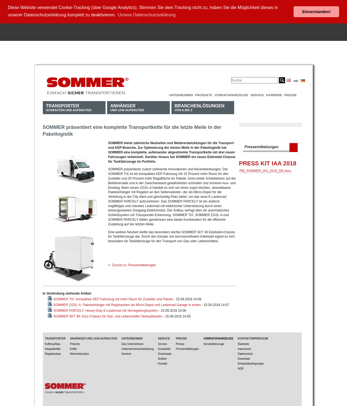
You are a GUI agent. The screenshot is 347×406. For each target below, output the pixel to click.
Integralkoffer (53, 347)
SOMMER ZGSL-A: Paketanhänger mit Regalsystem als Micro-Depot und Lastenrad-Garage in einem (127, 304)
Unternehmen (181, 94)
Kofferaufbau (53, 342)
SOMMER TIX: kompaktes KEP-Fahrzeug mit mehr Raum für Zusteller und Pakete (113, 298)
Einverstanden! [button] (316, 12)
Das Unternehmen (133, 342)
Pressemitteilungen (187, 347)
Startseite (243, 342)
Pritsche (75, 342)
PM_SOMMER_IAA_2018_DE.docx (265, 170)
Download (244, 357)
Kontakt (162, 362)
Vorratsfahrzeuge (231, 94)
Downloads (164, 352)
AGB (240, 367)
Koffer (73, 347)
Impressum (244, 347)
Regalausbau (53, 352)
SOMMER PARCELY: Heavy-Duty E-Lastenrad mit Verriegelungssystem (105, 309)
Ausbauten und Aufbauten (69, 106)
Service (257, 94)
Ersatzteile (164, 347)
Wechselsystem (79, 352)
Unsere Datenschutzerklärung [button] (147, 15)
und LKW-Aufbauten (127, 106)
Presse (290, 94)
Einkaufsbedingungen (251, 362)
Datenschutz (245, 352)
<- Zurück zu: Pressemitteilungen (132, 264)
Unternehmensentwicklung (138, 347)
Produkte (203, 94)
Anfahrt (162, 357)
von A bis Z (200, 106)
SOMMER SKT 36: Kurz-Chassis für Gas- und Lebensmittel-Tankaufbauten (107, 315)
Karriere (274, 94)
